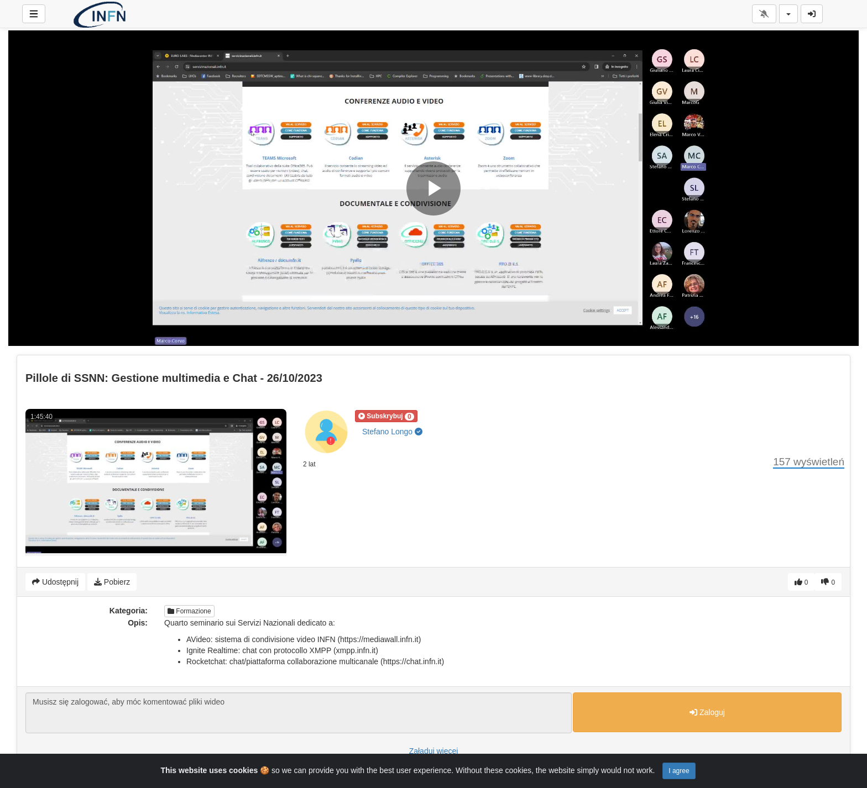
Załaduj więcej (433, 751)
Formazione (189, 611)
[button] (386, 416)
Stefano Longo (392, 431)
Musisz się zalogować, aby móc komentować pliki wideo (298, 712)
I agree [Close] (678, 771)
